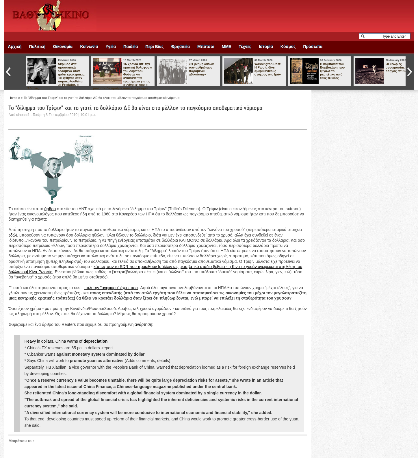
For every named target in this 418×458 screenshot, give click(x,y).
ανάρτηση (143, 324)
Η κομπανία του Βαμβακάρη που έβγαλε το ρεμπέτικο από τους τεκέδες (332, 71)
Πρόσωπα (312, 46)
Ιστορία (266, 46)
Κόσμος (288, 46)
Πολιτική (37, 46)
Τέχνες (245, 46)
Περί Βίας (155, 46)
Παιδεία (130, 46)
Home (13, 97)
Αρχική (14, 46)
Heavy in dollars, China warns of (65, 341)
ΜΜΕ (226, 46)
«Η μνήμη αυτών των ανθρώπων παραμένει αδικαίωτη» (201, 69)
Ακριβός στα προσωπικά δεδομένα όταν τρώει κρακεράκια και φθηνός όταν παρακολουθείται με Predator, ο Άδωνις (56, 76)
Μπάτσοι (205, 46)
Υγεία (111, 46)
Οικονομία (63, 46)
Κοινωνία (89, 46)
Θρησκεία (180, 46)
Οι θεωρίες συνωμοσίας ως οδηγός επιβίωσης (400, 67)
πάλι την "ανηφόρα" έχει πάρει (111, 287)
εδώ (12, 235)
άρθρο (50, 208)
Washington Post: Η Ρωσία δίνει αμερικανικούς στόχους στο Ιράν (267, 69)
